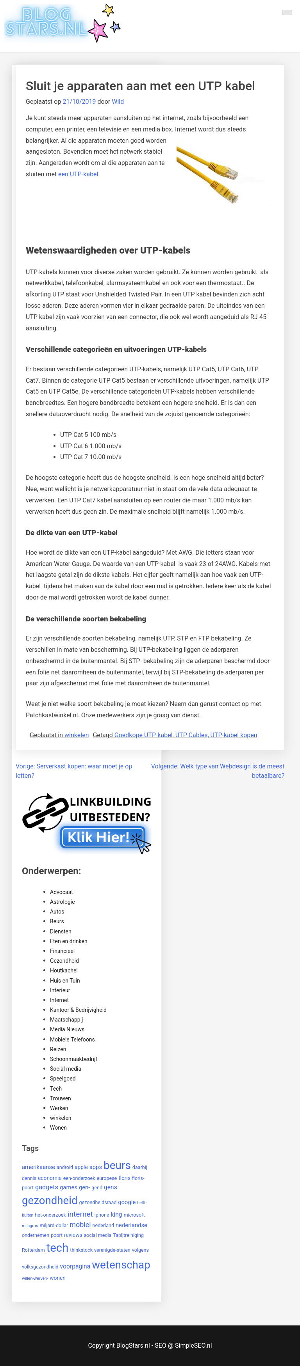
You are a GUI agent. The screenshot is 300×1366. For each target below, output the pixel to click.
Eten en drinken (69, 941)
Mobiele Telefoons (72, 1039)
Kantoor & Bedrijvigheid (78, 1010)
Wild (118, 101)
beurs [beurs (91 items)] (117, 1165)
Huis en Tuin (65, 980)
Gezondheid (64, 961)
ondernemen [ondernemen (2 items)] (35, 1235)
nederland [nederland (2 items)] (103, 1225)
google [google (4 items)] (127, 1202)
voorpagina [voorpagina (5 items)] (75, 1266)
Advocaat (61, 892)
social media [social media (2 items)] (98, 1235)
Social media (65, 1069)
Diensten (60, 931)
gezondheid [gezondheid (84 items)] (50, 1200)
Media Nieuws (67, 1029)
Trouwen (60, 1098)
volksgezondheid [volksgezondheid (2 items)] (40, 1267)
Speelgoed (63, 1078)
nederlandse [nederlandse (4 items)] (131, 1225)
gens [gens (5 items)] (110, 1187)
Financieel (62, 951)
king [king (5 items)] (116, 1214)
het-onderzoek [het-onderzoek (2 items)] (50, 1215)
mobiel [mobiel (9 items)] (80, 1225)
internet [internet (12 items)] (80, 1214)
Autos (57, 911)
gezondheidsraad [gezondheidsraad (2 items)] (98, 1202)
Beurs (57, 921)
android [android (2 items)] (65, 1167)
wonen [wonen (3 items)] (58, 1278)
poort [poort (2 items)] (56, 1235)
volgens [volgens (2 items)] (140, 1250)
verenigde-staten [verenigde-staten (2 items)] (112, 1250)
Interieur (60, 990)
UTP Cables (191, 735)
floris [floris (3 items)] (124, 1178)
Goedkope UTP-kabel (143, 735)
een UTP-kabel (78, 174)
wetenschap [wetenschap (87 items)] (121, 1264)
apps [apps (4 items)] (95, 1167)
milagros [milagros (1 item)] (30, 1225)
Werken (59, 1108)
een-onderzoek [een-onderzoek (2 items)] (79, 1178)
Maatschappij (66, 1020)
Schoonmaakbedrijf (73, 1059)
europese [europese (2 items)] (107, 1178)
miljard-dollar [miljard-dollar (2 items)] (53, 1225)
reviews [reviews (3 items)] (73, 1235)
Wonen (58, 1128)
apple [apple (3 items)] (81, 1167)
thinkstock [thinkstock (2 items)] (81, 1250)
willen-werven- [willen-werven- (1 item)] (35, 1278)
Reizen (58, 1049)
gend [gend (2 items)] (96, 1187)
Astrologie (62, 902)
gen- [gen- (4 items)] (84, 1187)
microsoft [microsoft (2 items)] (134, 1215)
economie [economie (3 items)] (50, 1178)
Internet (59, 1000)
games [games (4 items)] (68, 1187)
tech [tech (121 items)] (57, 1247)
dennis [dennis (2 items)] (29, 1178)
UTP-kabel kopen (234, 735)
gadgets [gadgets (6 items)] (46, 1187)
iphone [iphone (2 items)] (102, 1215)
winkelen (76, 735)
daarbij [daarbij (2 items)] (139, 1167)
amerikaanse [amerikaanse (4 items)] (38, 1167)
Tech (56, 1089)
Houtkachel (64, 970)
